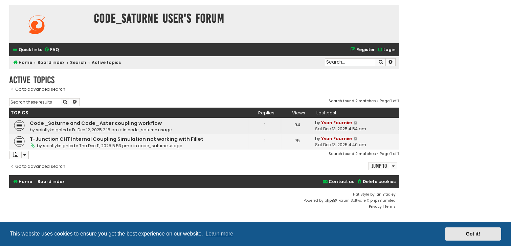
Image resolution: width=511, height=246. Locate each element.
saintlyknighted (52, 130)
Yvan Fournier (337, 123)
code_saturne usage (150, 130)
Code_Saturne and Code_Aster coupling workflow (96, 123)
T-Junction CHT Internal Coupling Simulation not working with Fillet (116, 139)
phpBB (330, 200)
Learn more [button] (219, 234)
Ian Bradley (386, 194)
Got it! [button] (473, 234)
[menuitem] (51, 49)
